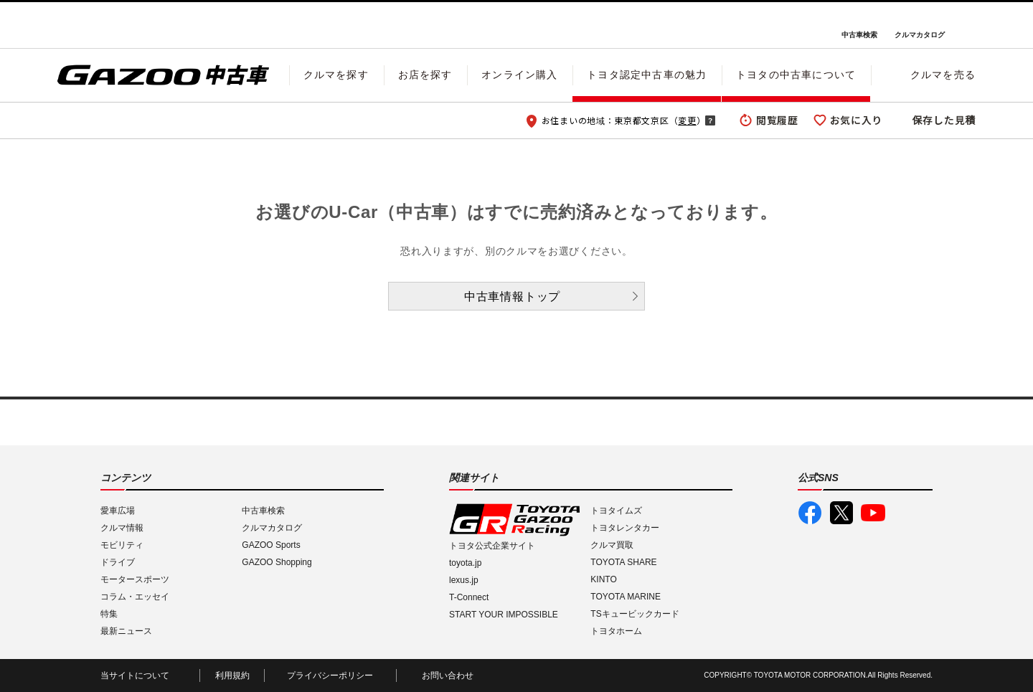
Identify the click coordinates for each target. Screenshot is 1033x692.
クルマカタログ (920, 35)
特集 (109, 614)
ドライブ (117, 562)
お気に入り (856, 120)
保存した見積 (944, 120)
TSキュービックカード (634, 614)
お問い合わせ (447, 675)
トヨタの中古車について (796, 74)
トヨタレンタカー (624, 528)
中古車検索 (859, 35)
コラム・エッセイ (134, 597)
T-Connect (469, 597)
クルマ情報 (121, 528)
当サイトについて (134, 675)
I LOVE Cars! (108, 26)
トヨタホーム (616, 631)
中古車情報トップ (512, 296)
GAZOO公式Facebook (810, 512)
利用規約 (232, 675)
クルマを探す (336, 74)
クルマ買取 (611, 545)
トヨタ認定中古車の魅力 (647, 74)
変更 (687, 120)
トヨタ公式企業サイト (492, 546)
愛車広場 (117, 511)
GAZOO (516, 25)
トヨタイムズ (616, 511)
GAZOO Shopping (276, 562)
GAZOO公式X (841, 512)
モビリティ (121, 545)
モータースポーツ (134, 579)
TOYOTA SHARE (623, 562)
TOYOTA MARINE (625, 597)
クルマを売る (943, 74)
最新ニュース (126, 631)
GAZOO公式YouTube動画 (873, 512)
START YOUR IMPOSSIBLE (503, 615)
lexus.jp (463, 580)
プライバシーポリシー (330, 675)
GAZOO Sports (271, 545)
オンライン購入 (519, 74)
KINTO (603, 579)
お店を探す (425, 74)
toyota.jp (465, 563)
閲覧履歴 (777, 120)
